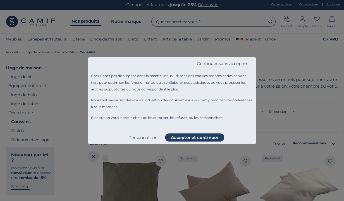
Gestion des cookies (165, 100)
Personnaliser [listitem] (142, 137)
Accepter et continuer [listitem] (194, 137)
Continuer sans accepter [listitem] (222, 63)
